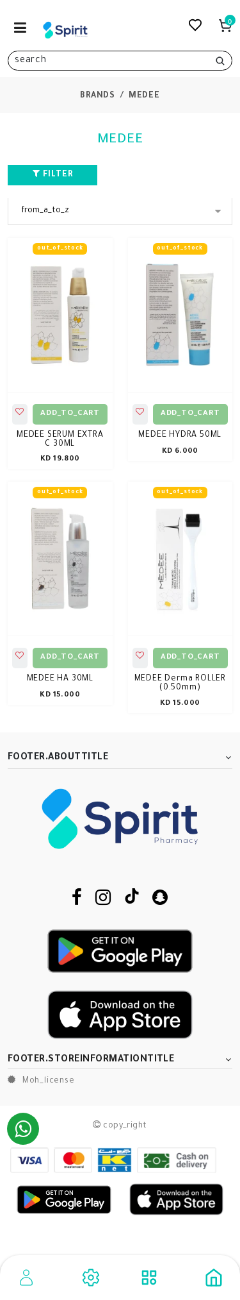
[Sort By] (120, 211)
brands (97, 96)
